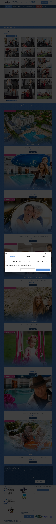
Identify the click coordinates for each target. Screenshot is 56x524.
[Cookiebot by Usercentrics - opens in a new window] (46, 253)
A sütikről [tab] (43, 256)
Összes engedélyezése (43, 269)
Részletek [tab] (28, 256)
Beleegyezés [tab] (12, 256)
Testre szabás (28, 269)
